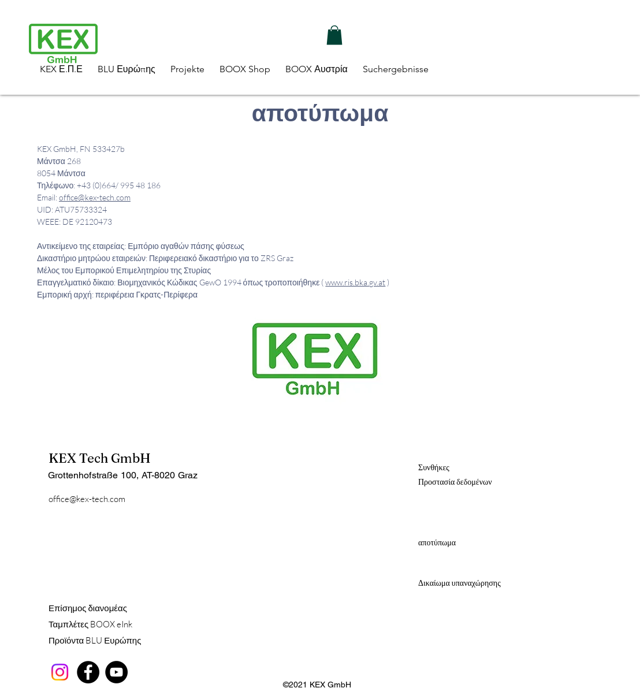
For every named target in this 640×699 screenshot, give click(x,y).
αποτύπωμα (437, 542)
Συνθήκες (433, 467)
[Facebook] (88, 672)
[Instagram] (60, 672)
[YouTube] (116, 672)
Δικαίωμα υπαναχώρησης (459, 583)
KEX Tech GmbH (100, 458)
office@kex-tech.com (95, 197)
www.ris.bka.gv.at (355, 282)
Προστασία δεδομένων (455, 482)
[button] (334, 34)
